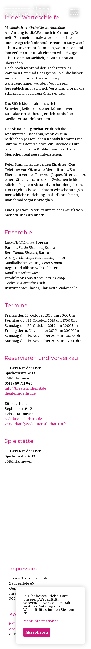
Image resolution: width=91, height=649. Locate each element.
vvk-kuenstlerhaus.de (23, 419)
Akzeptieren (37, 632)
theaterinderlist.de (20, 393)
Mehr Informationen (41, 621)
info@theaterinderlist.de (25, 388)
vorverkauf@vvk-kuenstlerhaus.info (36, 424)
